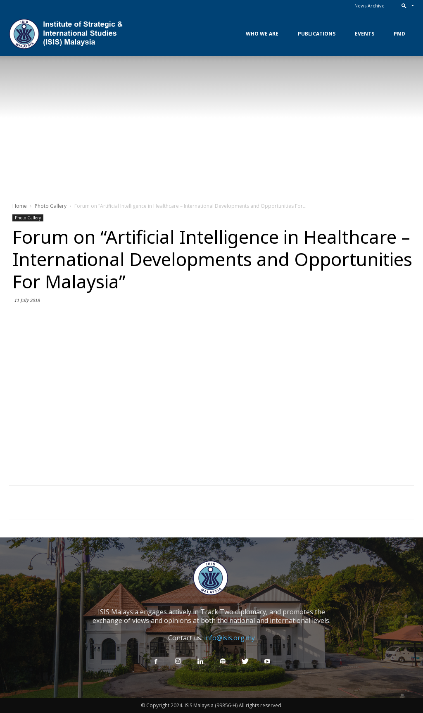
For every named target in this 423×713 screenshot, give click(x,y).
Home (19, 205)
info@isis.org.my (229, 637)
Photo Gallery (51, 205)
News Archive (369, 5)
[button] (406, 5)
